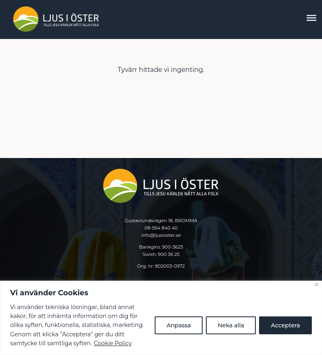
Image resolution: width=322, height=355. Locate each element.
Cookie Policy (113, 343)
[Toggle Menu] (311, 18)
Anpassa (178, 325)
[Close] (316, 284)
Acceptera (285, 325)
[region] (161, 318)
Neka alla (231, 325)
